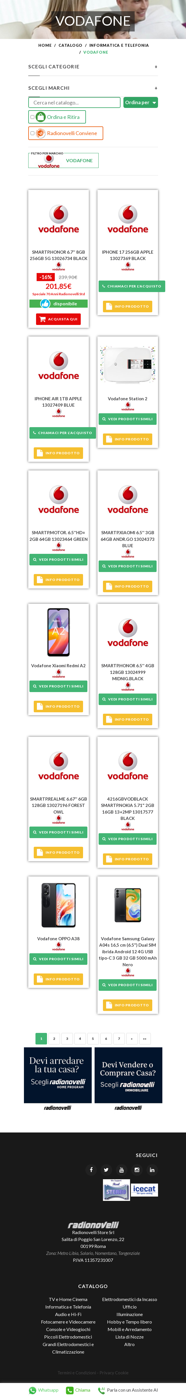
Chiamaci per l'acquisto (131, 286)
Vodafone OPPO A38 (58, 938)
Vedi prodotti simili (127, 419)
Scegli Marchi (93, 88)
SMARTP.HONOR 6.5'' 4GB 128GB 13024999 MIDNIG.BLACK (127, 672)
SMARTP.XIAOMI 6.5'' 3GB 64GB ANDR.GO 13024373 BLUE (128, 539)
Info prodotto (127, 306)
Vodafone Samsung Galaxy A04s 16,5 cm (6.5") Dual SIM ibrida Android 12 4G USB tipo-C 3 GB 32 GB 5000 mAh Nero (128, 951)
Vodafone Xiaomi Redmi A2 (58, 665)
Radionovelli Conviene (64, 133)
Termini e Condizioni (76, 1372)
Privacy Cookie (114, 1372)
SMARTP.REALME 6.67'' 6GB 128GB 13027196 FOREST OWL (58, 805)
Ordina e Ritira (55, 116)
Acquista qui (58, 319)
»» (145, 1038)
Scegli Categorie (93, 66)
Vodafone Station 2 (127, 398)
